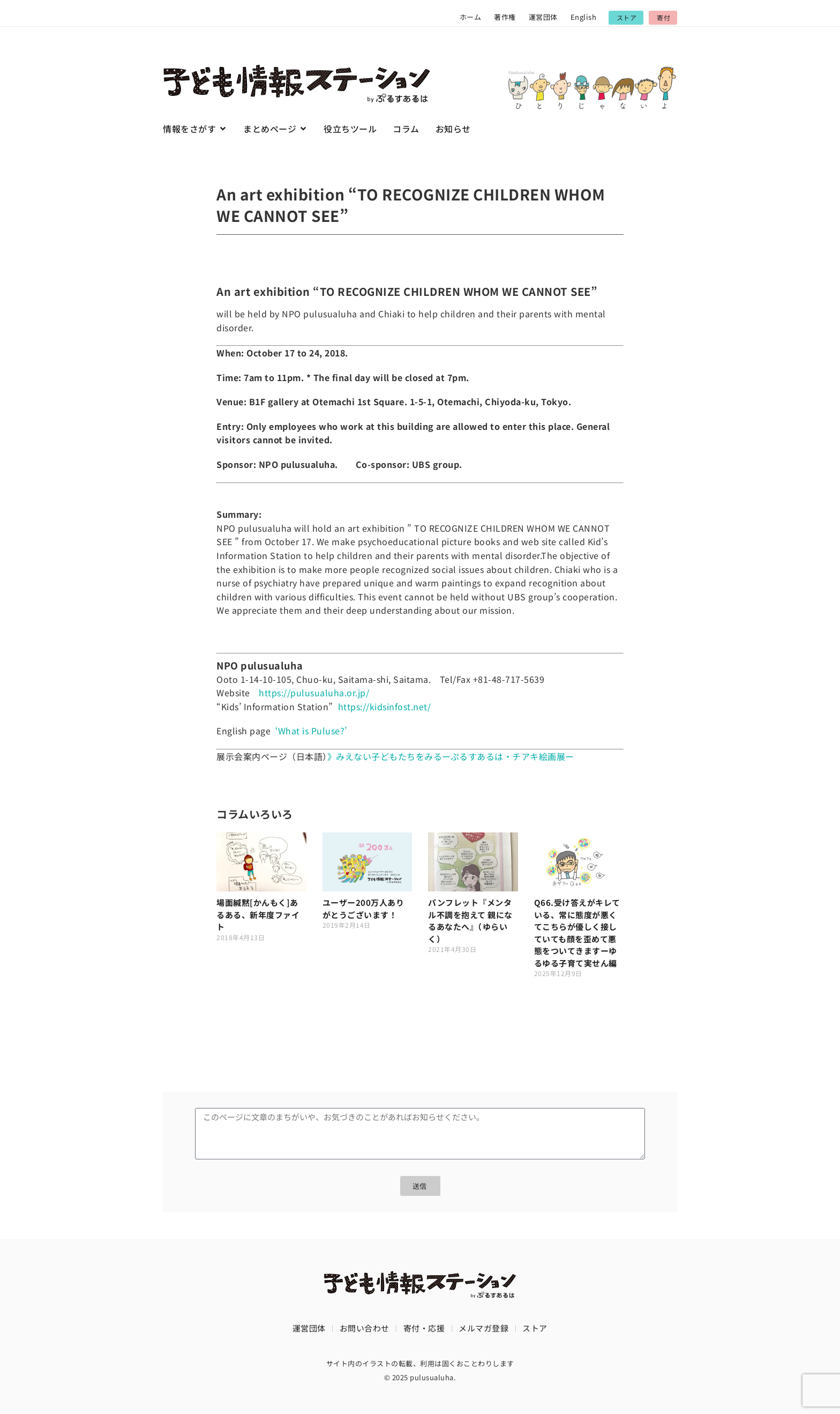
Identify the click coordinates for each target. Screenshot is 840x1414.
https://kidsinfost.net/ (384, 706)
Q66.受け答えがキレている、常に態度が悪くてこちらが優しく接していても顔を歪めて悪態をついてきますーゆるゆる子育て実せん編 (577, 933)
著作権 (505, 17)
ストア (535, 1328)
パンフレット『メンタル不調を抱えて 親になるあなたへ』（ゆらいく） (470, 920)
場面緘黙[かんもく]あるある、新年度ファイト (257, 914)
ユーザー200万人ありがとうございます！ (363, 908)
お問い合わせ (364, 1328)
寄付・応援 (424, 1328)
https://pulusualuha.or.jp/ (314, 692)
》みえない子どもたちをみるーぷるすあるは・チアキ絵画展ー (450, 756)
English (584, 17)
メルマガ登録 (483, 1328)
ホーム (471, 17)
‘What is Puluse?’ (311, 730)
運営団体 (543, 17)
